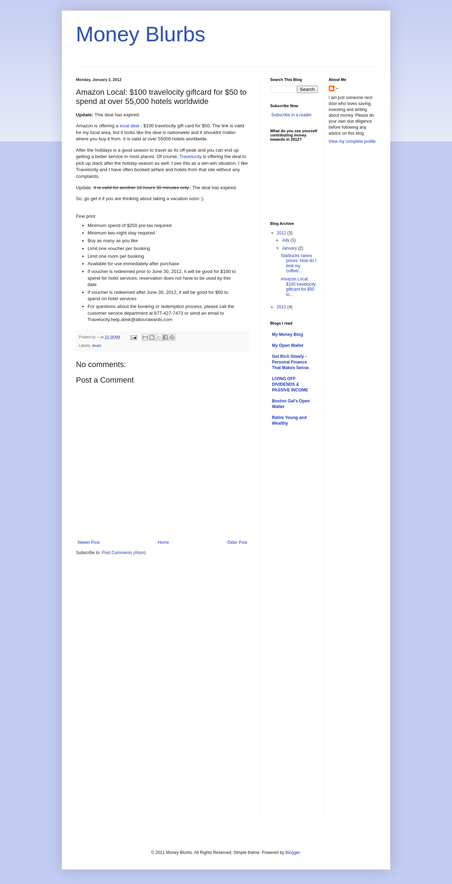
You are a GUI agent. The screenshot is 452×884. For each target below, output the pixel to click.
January (290, 248)
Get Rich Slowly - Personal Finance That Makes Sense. (291, 362)
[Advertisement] (357, 261)
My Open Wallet (287, 345)
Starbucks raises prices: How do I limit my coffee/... (298, 263)
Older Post (237, 542)
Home (163, 542)
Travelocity (190, 156)
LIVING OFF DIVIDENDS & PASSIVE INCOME (290, 384)
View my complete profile (352, 141)
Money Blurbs (141, 34)
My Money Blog (287, 334)
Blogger (292, 852)
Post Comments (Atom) (124, 552)
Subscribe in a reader (291, 114)
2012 (282, 233)
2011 (282, 306)
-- (337, 88)
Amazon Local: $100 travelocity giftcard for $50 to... (298, 287)
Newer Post (89, 542)
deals (96, 345)
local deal (129, 125)
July (286, 240)
